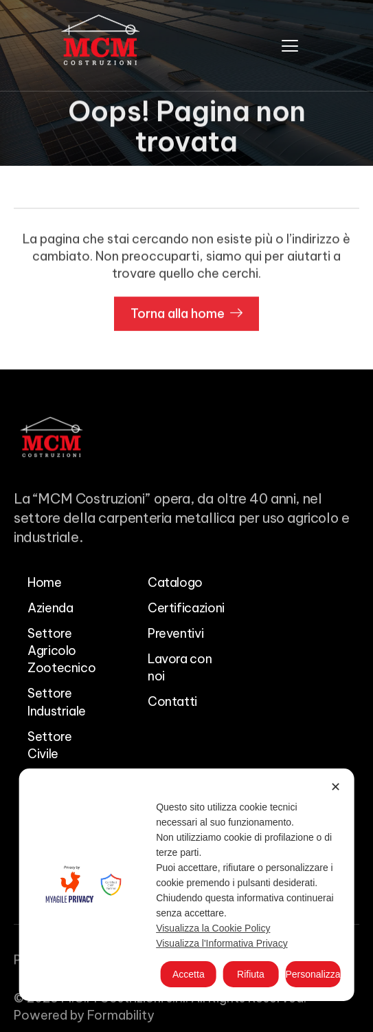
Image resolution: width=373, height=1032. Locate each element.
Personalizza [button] (312, 974)
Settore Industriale (56, 701)
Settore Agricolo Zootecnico (61, 650)
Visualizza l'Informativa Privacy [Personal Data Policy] (221, 943)
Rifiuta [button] (250, 974)
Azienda (50, 608)
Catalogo (175, 582)
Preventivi (175, 633)
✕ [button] (335, 787)
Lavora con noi (180, 667)
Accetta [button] (188, 974)
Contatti (172, 701)
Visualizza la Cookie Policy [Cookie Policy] (213, 928)
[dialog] (186, 884)
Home (44, 582)
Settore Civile (49, 745)
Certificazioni (186, 608)
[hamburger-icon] (290, 45)
